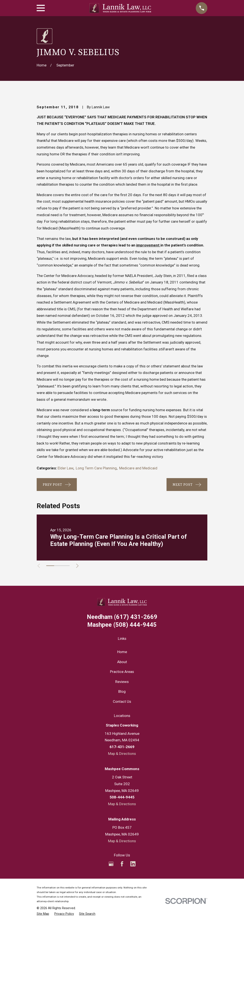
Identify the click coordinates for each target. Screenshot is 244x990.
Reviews (122, 756)
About (122, 736)
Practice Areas (122, 746)
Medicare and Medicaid (138, 542)
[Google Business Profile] (111, 938)
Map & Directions (122, 827)
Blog (122, 766)
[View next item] (79, 640)
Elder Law (65, 542)
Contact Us (122, 775)
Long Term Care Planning (96, 542)
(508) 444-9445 (122, 699)
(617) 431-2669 (122, 691)
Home (122, 726)
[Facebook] (122, 938)
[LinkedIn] (133, 938)
